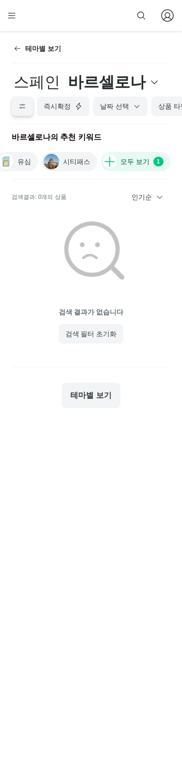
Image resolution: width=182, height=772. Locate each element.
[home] (42, 15)
